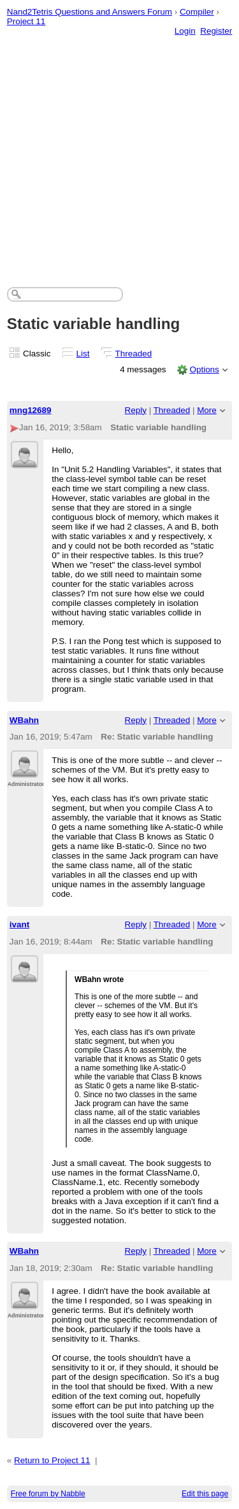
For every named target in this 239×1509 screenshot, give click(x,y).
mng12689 (31, 410)
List (83, 353)
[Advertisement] (119, 148)
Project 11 (26, 21)
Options (204, 369)
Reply (136, 410)
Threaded (133, 353)
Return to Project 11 (52, 1460)
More (207, 410)
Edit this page (205, 1493)
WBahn (24, 720)
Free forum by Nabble (48, 1493)
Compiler (197, 12)
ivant (19, 924)
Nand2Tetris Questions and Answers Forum (89, 12)
